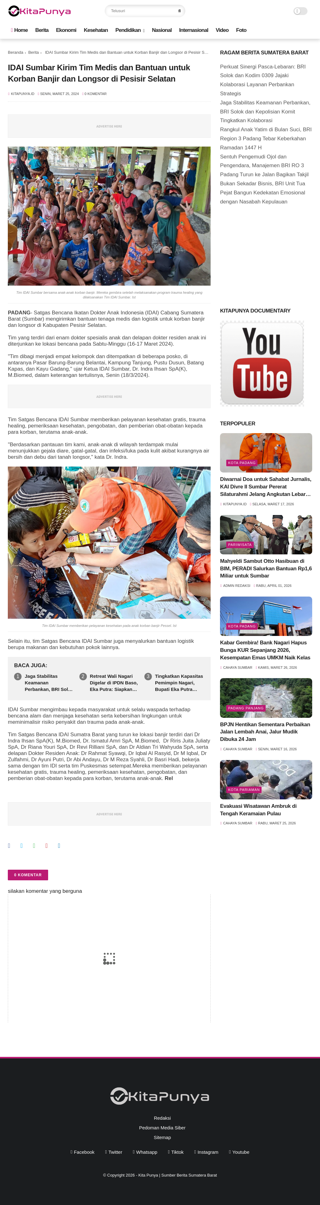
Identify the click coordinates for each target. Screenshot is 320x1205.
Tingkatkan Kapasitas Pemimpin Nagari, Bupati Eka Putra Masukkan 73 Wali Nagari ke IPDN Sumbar (179, 682)
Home (19, 30)
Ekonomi (66, 30)
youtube (241, 1152)
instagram (208, 1152)
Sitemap (162, 1137)
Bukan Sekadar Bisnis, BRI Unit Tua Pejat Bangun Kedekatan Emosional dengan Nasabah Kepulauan (262, 193)
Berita (41, 30)
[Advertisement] (267, 255)
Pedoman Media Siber (162, 1127)
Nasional (162, 30)
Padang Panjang (246, 708)
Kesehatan (96, 30)
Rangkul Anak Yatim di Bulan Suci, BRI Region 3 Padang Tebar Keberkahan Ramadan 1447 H (266, 139)
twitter (115, 1152)
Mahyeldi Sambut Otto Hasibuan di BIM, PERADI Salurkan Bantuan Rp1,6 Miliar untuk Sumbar (266, 568)
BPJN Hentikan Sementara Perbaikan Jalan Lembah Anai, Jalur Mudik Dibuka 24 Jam (265, 732)
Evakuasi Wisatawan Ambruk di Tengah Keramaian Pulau (258, 810)
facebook (84, 1152)
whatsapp (147, 1152)
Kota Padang (242, 463)
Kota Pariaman (244, 790)
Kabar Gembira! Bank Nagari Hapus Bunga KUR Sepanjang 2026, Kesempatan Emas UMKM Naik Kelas (265, 650)
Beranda (15, 52)
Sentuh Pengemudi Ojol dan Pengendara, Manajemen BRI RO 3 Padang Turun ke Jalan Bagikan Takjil (264, 166)
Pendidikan (128, 30)
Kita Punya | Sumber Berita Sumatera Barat (177, 1175)
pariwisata (240, 545)
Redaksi (162, 1118)
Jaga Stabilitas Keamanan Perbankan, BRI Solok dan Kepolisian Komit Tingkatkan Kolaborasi (49, 682)
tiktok (177, 1152)
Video (222, 30)
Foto (241, 30)
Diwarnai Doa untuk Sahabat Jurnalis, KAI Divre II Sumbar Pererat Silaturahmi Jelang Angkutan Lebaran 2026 (266, 487)
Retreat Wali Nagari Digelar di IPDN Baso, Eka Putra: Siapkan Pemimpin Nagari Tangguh (114, 682)
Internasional (193, 30)
